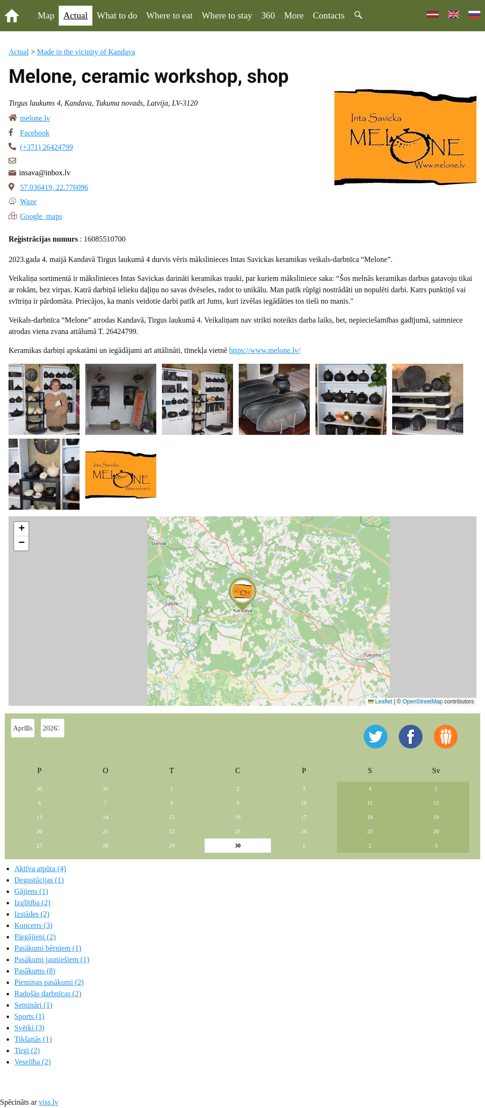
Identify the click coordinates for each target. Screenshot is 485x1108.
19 (436, 817)
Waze (28, 201)
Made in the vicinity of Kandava (86, 52)
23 (238, 831)
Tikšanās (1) (33, 1039)
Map (46, 15)
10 (304, 803)
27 (39, 845)
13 (39, 817)
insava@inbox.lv (45, 173)
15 (171, 817)
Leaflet (380, 701)
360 (268, 15)
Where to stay (227, 15)
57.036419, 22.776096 (54, 187)
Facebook (34, 133)
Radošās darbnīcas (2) (47, 994)
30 (39, 788)
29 (171, 845)
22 (171, 831)
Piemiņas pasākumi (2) (49, 982)
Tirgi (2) (27, 1050)
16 (238, 817)
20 (39, 831)
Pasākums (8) (34, 971)
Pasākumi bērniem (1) (47, 948)
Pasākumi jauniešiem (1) (51, 959)
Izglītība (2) (32, 903)
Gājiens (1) (31, 891)
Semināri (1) (33, 1005)
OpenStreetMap (423, 701)
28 (105, 845)
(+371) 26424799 (46, 147)
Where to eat (169, 15)
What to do (117, 15)
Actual (75, 15)
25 (370, 831)
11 (370, 803)
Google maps (41, 215)
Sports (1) (29, 1016)
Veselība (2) (32, 1062)
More (294, 15)
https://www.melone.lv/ (264, 350)
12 (436, 803)
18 (370, 817)
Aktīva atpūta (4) (40, 869)
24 (304, 831)
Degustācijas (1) (38, 880)
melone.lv (35, 118)
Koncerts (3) (33, 925)
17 (304, 817)
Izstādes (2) (31, 914)
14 (105, 817)
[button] (242, 594)
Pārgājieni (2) (34, 937)
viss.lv (48, 1102)
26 (436, 831)
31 (105, 788)
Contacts (328, 15)
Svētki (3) (29, 1028)
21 (105, 831)
